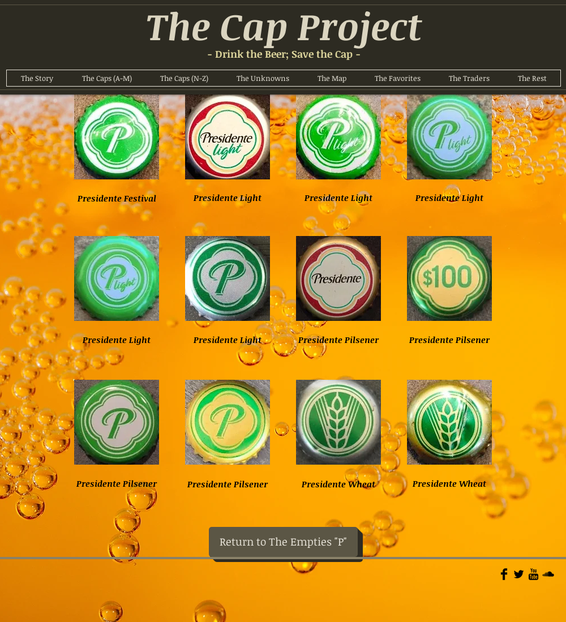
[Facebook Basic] (504, 574)
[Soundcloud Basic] (548, 574)
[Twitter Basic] (519, 574)
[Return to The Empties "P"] (283, 542)
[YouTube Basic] (533, 574)
